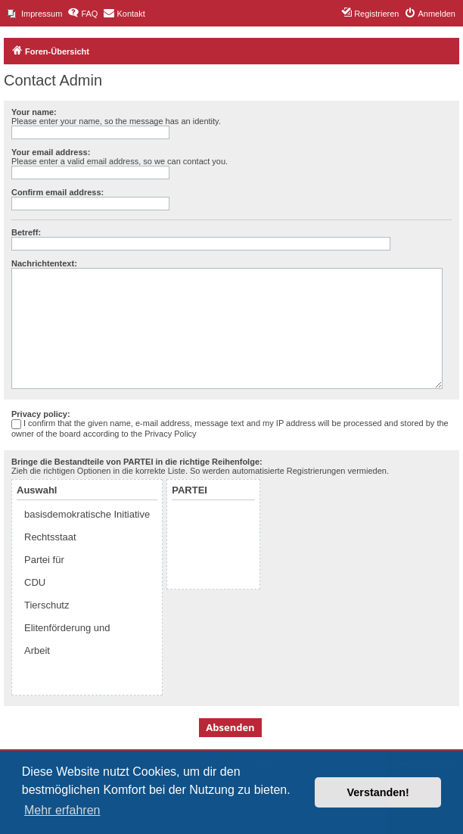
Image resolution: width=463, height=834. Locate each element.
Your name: (34, 112)
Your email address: (50, 152)
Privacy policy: (40, 414)
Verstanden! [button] (378, 792)
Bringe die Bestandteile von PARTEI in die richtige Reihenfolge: (137, 461)
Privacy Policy (170, 433)
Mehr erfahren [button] (62, 810)
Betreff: (26, 232)
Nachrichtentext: (44, 263)
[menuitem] (35, 14)
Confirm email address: (57, 192)
